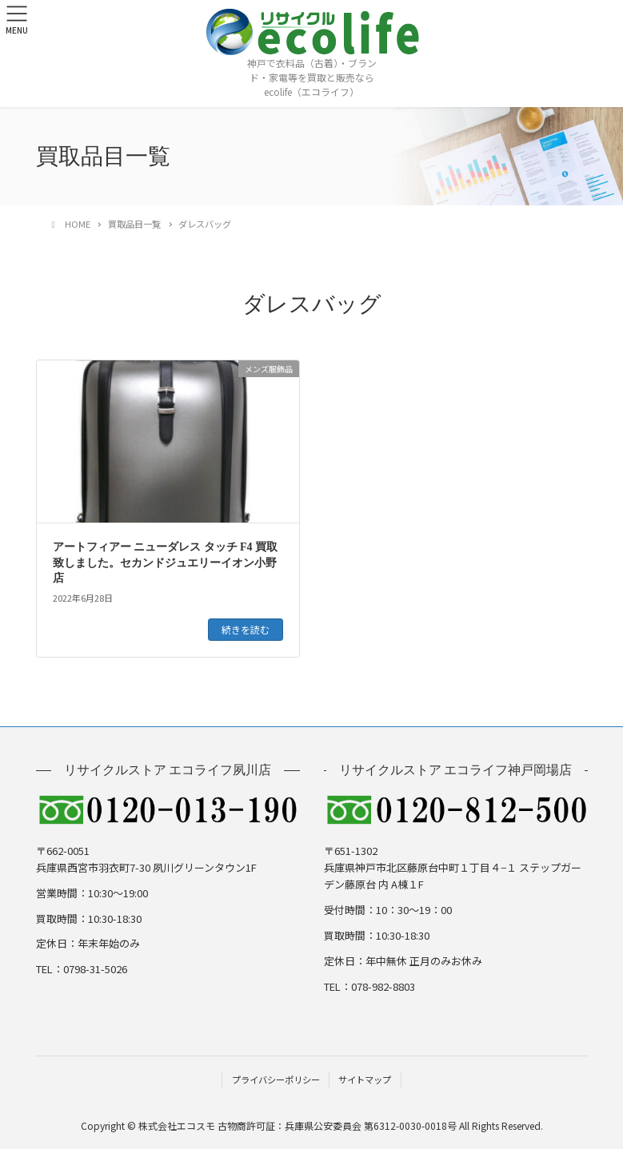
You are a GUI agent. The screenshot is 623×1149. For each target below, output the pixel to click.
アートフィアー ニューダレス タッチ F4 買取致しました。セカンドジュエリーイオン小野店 (165, 562)
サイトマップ (364, 1079)
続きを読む (246, 629)
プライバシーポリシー (276, 1079)
